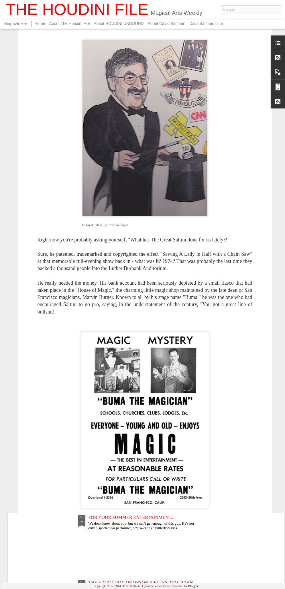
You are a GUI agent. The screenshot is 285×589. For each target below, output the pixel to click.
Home (39, 23)
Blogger (193, 586)
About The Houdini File (69, 23)
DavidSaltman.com (206, 23)
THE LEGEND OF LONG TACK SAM (125, 452)
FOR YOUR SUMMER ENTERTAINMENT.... (132, 517)
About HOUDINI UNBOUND (119, 23)
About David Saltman (167, 23)
